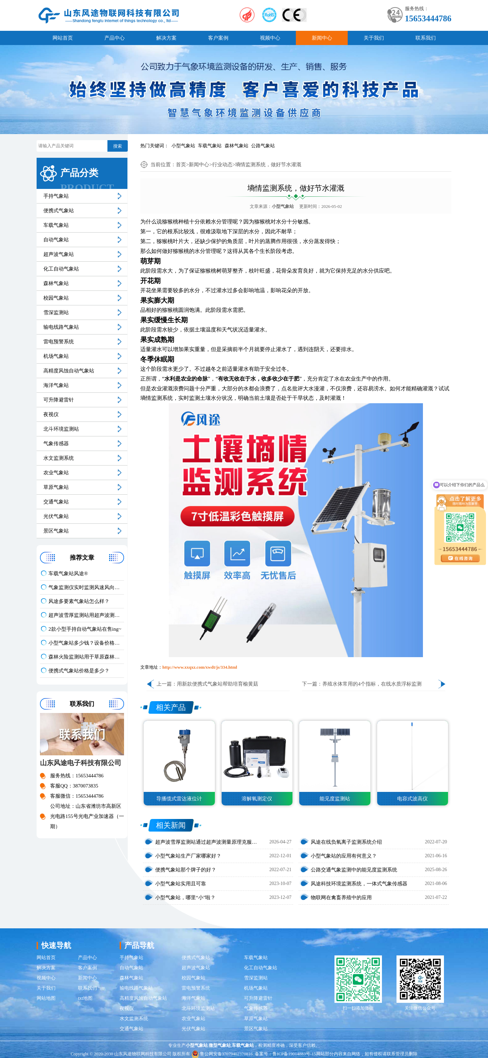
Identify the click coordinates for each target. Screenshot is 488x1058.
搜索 (117, 146)
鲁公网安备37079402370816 (222, 1053)
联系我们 (425, 38)
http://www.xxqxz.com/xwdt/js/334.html (199, 667)
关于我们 (374, 38)
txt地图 (85, 998)
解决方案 (166, 38)
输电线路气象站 (61, 327)
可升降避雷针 (58, 400)
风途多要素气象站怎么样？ (78, 601)
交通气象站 (56, 501)
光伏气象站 (56, 516)
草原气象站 (56, 487)
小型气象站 (183, 145)
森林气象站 (236, 145)
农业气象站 (56, 472)
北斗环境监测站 (61, 429)
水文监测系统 (58, 458)
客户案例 (218, 38)
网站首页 (63, 38)
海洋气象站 (56, 385)
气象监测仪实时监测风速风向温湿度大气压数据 (86, 587)
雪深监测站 (56, 312)
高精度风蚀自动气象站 (68, 370)
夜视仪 (51, 414)
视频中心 (270, 38)
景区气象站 (56, 531)
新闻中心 (322, 38)
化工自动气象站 (61, 269)
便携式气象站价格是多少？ (78, 670)
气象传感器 (56, 443)
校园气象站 (56, 298)
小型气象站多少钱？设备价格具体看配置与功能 (86, 643)
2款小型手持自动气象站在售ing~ (84, 629)
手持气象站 (56, 196)
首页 (181, 164)
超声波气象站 (58, 254)
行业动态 (222, 164)
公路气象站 (263, 145)
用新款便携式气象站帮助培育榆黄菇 (217, 684)
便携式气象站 (58, 210)
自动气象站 (56, 239)
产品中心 (114, 38)
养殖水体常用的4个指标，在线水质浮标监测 (372, 684)
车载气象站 (210, 145)
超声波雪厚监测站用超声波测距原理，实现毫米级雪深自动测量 (86, 615)
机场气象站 (56, 356)
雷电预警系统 (58, 341)
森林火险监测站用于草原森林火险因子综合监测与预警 (86, 657)
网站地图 (46, 998)
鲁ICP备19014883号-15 (294, 1053)
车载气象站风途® (68, 573)
